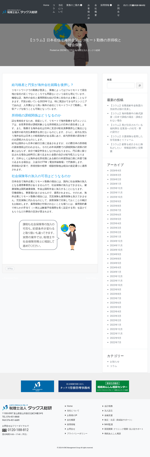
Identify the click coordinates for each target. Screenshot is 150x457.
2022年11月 (116, 337)
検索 (109, 83)
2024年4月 (115, 270)
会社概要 (96, 10)
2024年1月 (115, 275)
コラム (54, 8)
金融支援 (107, 418)
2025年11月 (116, 196)
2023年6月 (115, 306)
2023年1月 (115, 328)
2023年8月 (115, 297)
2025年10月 (116, 200)
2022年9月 (115, 341)
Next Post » (92, 281)
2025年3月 (115, 231)
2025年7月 (115, 213)
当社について (60, 13)
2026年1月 (115, 187)
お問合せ (119, 10)
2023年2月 (115, 323)
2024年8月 (115, 262)
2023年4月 (115, 315)
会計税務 (107, 409)
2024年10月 (116, 253)
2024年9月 (115, 257)
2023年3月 (115, 319)
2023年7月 (115, 301)
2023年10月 (116, 288)
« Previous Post (10, 281)
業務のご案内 (73, 5)
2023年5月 (115, 310)
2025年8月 (115, 209)
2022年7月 (115, 345)
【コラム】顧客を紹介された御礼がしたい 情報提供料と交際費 (126, 151)
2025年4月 (115, 226)
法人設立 (107, 414)
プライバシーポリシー (76, 437)
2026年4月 (115, 174)
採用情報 (105, 5)
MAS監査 (107, 427)
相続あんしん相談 (111, 437)
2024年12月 (116, 244)
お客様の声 (89, 12)
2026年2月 (115, 182)
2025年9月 (115, 204)
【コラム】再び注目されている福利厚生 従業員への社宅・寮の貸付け (126, 132)
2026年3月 (115, 178)
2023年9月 (115, 292)
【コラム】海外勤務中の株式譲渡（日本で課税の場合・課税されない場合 (126, 120)
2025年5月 (115, 222)
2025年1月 (115, 240)
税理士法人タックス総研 (88, 53)
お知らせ (114, 365)
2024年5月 (115, 266)
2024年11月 (116, 248)
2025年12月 (116, 191)
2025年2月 (115, 235)
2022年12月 (116, 332)
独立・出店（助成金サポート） (117, 423)
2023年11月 (116, 284)
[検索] (139, 88)
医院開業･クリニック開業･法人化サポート (122, 432)
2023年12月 (116, 279)
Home (47, 5)
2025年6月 (115, 218)
